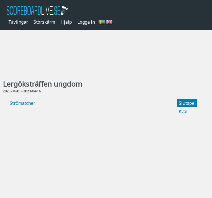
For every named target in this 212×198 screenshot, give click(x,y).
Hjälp (66, 22)
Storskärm (44, 22)
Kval (183, 111)
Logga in (86, 22)
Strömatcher (22, 103)
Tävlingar (18, 22)
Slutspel (187, 103)
